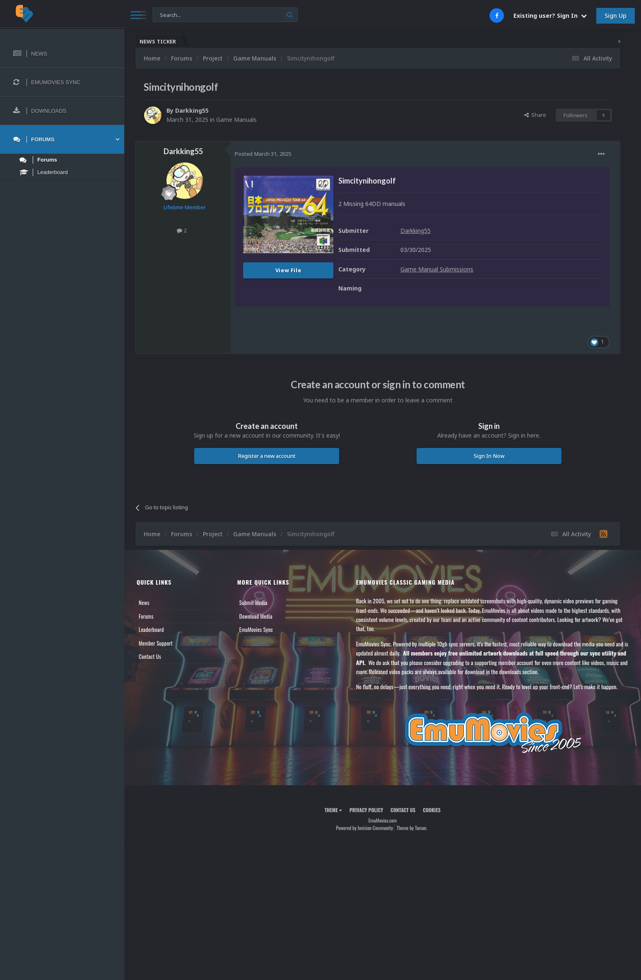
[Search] (225, 15)
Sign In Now (489, 456)
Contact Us (150, 656)
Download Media (255, 616)
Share (535, 115)
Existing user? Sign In (550, 15)
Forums (146, 616)
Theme (333, 809)
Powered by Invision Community (364, 827)
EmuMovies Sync (256, 629)
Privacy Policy (366, 809)
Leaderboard (151, 629)
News (144, 602)
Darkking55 (192, 110)
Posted (263, 153)
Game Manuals (236, 119)
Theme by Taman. (412, 827)
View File (288, 270)
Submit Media (253, 602)
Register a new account (267, 456)
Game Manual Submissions (436, 269)
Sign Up (616, 15)
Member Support (156, 643)
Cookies (432, 809)
